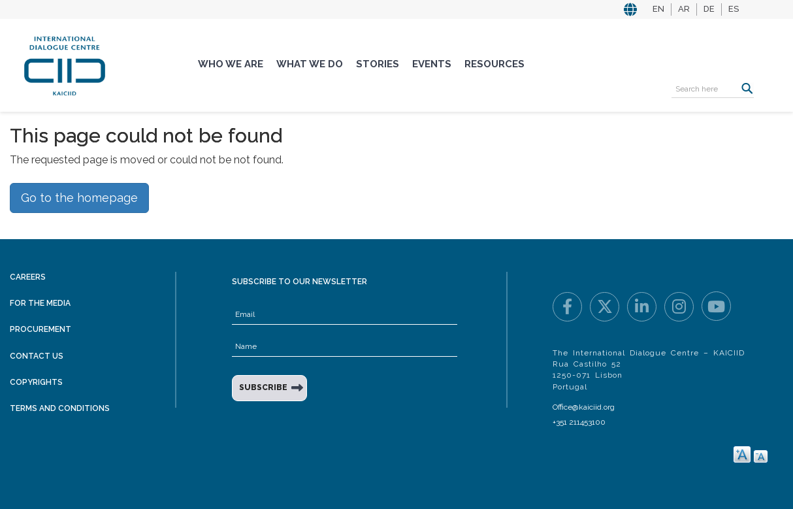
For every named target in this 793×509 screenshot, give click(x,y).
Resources (494, 64)
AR (684, 9)
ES (733, 9)
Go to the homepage (79, 198)
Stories (377, 64)
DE (709, 9)
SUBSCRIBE (263, 387)
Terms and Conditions (60, 408)
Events (431, 64)
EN (658, 9)
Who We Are (230, 64)
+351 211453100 (579, 422)
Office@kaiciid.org (584, 407)
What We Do (309, 64)
